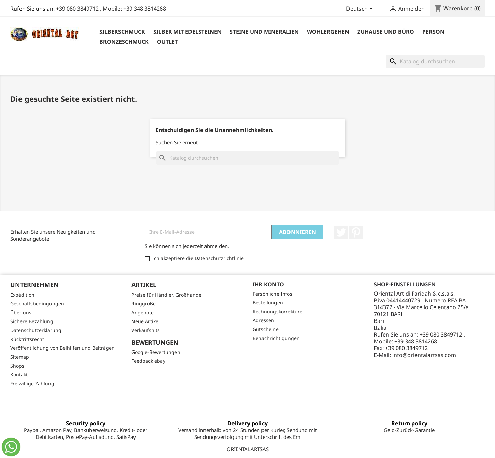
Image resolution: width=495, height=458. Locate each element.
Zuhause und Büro (385, 31)
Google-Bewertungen (155, 352)
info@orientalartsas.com (424, 355)
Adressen (263, 320)
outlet (167, 41)
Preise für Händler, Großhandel (167, 294)
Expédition (22, 294)
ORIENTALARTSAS (248, 449)
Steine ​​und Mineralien (264, 31)
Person (433, 31)
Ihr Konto (268, 284)
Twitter (341, 232)
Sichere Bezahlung (31, 321)
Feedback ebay (148, 361)
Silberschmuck (122, 31)
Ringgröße (143, 303)
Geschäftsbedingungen (37, 303)
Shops (17, 365)
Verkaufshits (145, 330)
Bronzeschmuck (124, 41)
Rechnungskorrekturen (279, 311)
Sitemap (19, 357)
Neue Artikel (145, 321)
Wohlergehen (328, 31)
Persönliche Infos (272, 293)
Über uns (20, 312)
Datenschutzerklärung (35, 330)
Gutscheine (266, 329)
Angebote (142, 312)
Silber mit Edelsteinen (187, 31)
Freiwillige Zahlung (32, 383)
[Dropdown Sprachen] (360, 9)
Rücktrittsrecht (27, 339)
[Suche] (435, 61)
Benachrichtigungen (276, 338)
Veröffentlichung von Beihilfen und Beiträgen (62, 348)
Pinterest (356, 232)
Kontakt (19, 374)
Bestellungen (268, 302)
